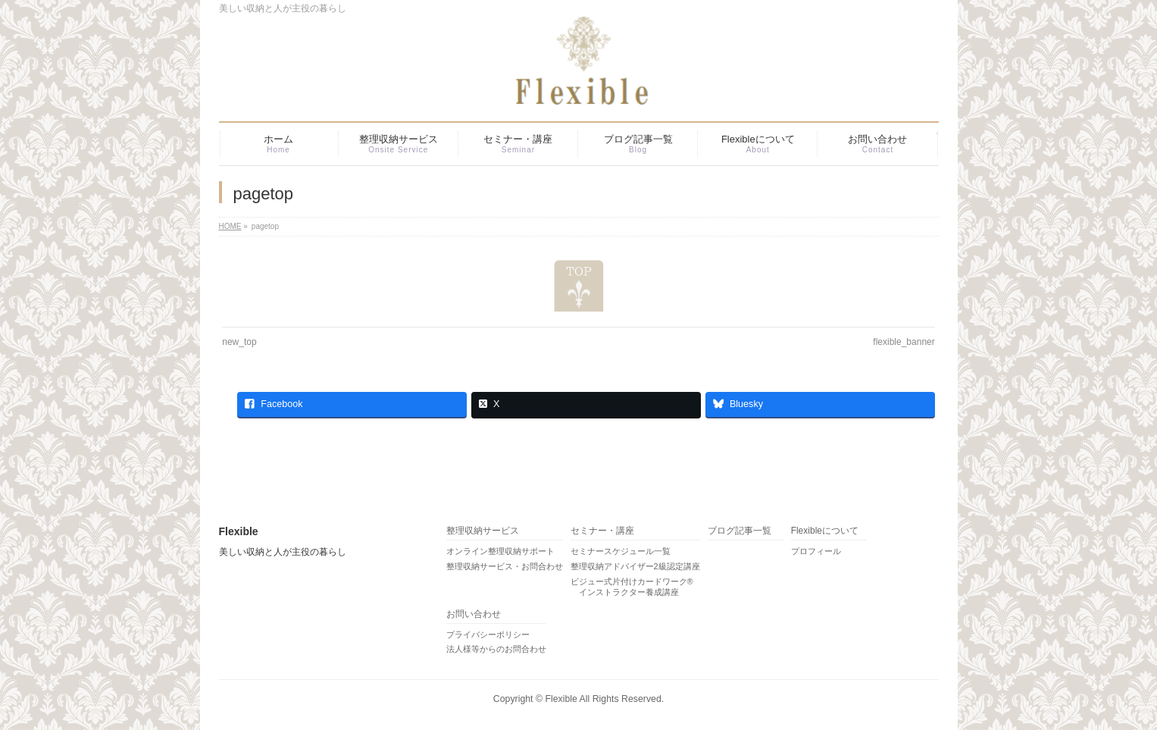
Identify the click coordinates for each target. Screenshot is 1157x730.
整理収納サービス (482, 531)
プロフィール (816, 551)
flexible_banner (903, 342)
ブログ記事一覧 (739, 531)
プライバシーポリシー (488, 634)
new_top (239, 342)
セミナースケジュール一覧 (621, 551)
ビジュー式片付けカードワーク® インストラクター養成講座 (632, 587)
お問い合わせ (473, 614)
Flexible (561, 699)
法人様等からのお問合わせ (496, 648)
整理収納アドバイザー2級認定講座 (635, 566)
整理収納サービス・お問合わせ (504, 566)
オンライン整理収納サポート (500, 551)
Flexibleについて (824, 531)
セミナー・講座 (602, 531)
